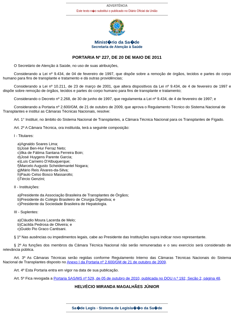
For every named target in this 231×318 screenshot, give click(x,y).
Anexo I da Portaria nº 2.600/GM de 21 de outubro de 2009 (116, 262)
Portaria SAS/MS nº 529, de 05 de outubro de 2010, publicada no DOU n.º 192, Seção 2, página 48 (137, 278)
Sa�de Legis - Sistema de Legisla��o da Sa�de (117, 308)
